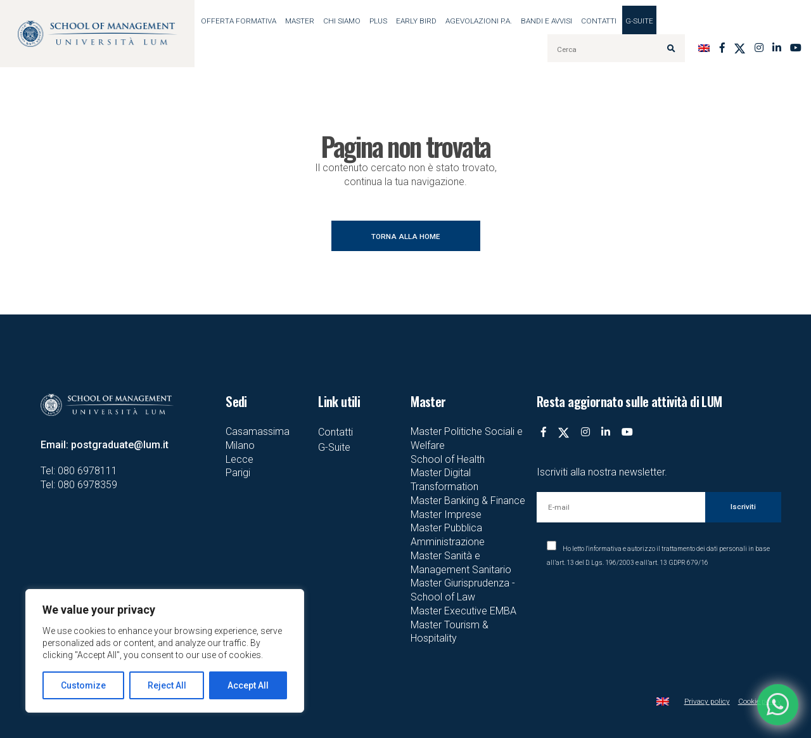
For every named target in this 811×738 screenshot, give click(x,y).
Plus (378, 20)
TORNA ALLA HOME (405, 236)
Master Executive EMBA (463, 611)
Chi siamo (342, 20)
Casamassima (258, 431)
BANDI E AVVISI (546, 20)
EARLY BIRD (416, 20)
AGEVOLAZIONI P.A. (478, 20)
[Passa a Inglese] (704, 47)
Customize (83, 685)
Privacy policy (707, 701)
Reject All (167, 685)
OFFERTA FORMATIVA (238, 20)
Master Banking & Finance (468, 501)
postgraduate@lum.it (120, 445)
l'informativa (603, 548)
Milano (240, 445)
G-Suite (639, 20)
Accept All (248, 685)
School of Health (448, 459)
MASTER (299, 20)
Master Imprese (446, 514)
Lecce (239, 459)
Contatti (598, 20)
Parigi (238, 473)
